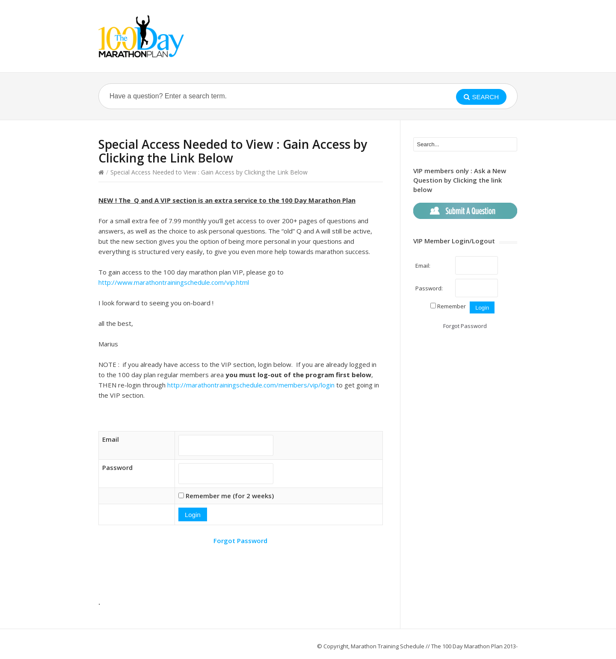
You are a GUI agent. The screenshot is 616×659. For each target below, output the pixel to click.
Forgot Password (240, 540)
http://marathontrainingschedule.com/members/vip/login (251, 385)
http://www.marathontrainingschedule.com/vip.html (173, 282)
